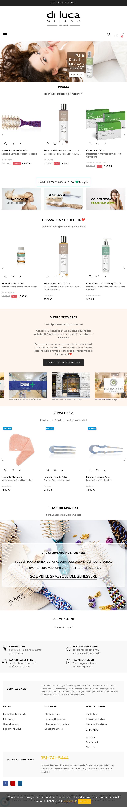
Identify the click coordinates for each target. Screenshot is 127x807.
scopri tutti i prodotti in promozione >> (63, 94)
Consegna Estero (53, 729)
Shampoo (48, 160)
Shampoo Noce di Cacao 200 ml (61, 151)
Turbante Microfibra (12, 477)
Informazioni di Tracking (57, 724)
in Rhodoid (7, 160)
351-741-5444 (55, 758)
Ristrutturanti (8, 293)
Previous (5, 387)
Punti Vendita (93, 742)
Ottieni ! (63, 3)
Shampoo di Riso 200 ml (57, 284)
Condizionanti (93, 296)
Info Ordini (8, 719)
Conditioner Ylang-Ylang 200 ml (103, 284)
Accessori (6, 486)
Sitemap (90, 747)
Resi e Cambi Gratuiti (14, 714)
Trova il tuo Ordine (95, 719)
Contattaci (91, 714)
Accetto (84, 801)
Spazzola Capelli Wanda (15, 151)
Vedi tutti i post (63, 627)
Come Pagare (10, 724)
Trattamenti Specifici (96, 163)
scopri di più (70, 801)
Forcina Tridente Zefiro (55, 477)
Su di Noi (90, 737)
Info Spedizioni (52, 714)
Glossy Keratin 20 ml (12, 284)
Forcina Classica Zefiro (98, 477)
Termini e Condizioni (96, 724)
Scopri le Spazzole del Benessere (63, 577)
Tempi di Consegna (54, 719)
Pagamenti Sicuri (12, 729)
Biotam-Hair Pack (96, 151)
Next (122, 387)
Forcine (47, 486)
